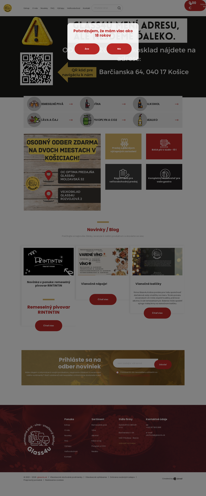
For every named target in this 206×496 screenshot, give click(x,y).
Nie (119, 48)
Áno (87, 48)
